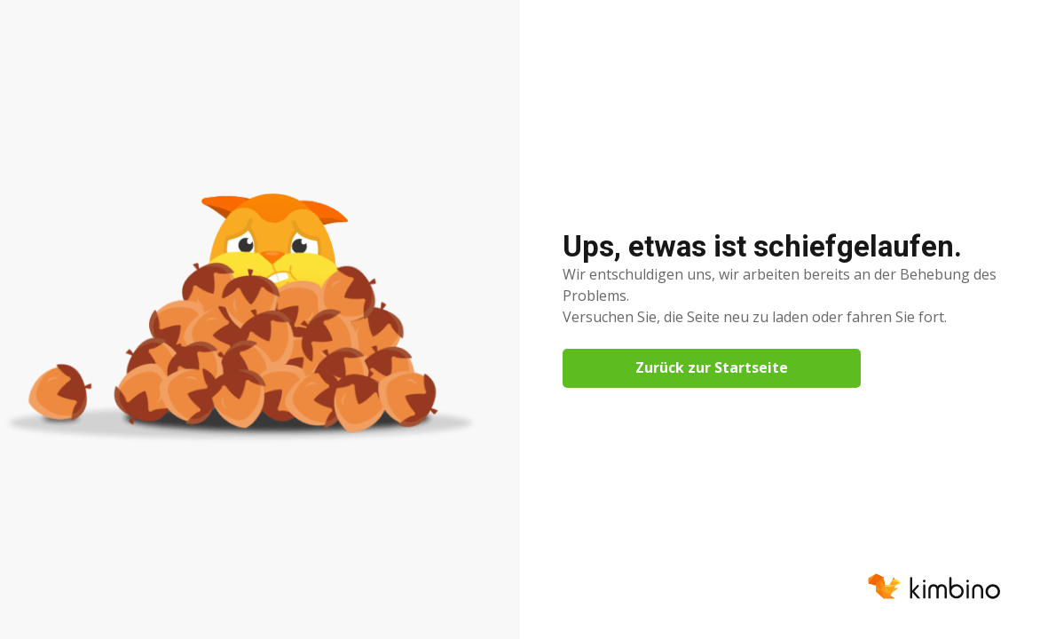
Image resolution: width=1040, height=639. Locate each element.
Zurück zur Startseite (711, 367)
